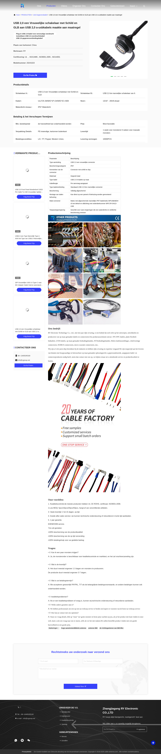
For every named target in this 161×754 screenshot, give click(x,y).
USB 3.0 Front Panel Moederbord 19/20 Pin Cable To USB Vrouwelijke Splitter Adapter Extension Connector (29, 192)
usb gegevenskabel (40, 15)
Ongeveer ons (79, 6)
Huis (39, 6)
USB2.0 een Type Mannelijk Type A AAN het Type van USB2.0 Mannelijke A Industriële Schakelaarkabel (29, 238)
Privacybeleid (26, 752)
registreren (140, 729)
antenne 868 (92, 628)
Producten (51, 6)
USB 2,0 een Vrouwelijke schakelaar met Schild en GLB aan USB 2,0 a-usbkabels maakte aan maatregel (27, 331)
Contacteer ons (98, 6)
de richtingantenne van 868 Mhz (111, 628)
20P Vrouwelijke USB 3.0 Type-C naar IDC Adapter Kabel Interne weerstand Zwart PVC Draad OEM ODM (28, 285)
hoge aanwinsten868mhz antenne (73, 628)
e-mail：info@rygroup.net (25, 718)
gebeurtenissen (117, 6)
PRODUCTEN (26, 15)
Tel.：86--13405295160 (24, 714)
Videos (64, 6)
